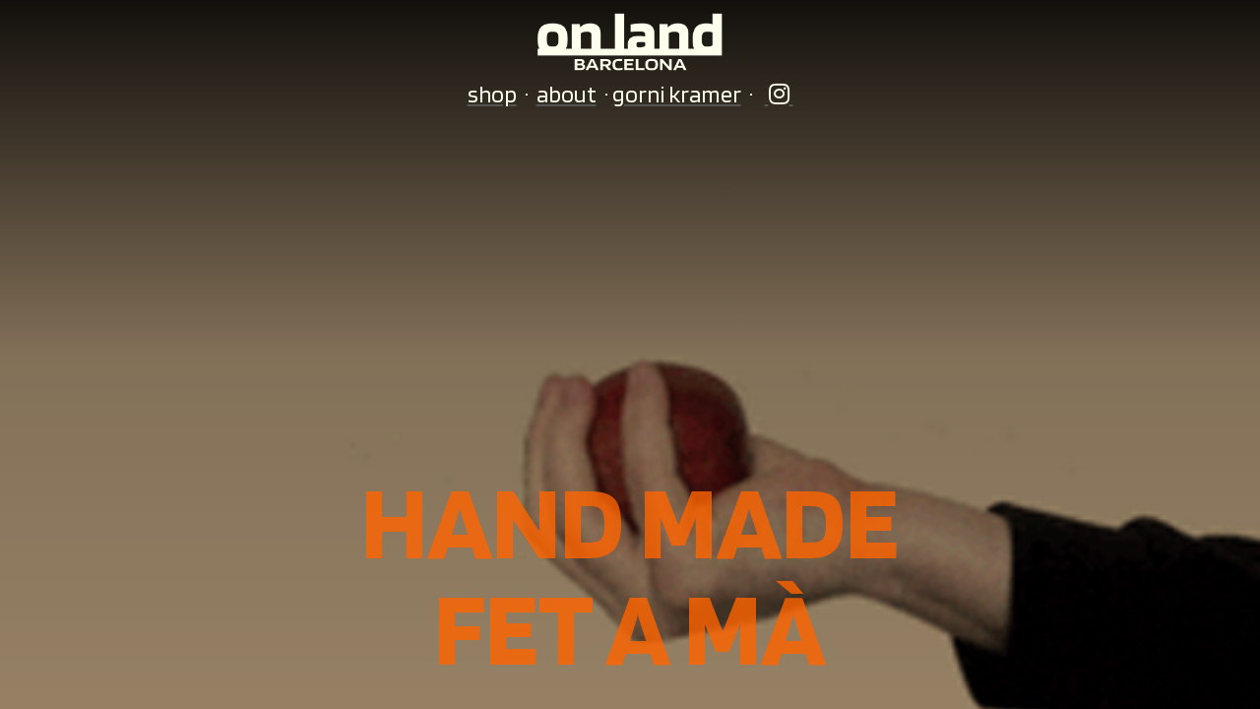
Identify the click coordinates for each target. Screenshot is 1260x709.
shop (492, 94)
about (566, 94)
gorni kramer (676, 94)
